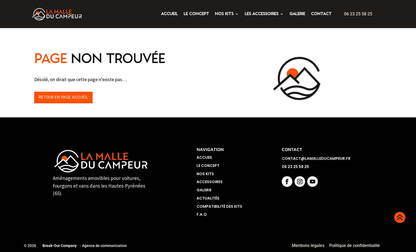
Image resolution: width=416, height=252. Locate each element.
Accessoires (210, 181)
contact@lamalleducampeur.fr (316, 158)
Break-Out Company (58, 246)
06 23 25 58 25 (358, 13)
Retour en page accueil (130, 97)
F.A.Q (202, 214)
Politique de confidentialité (355, 245)
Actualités (208, 198)
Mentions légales (308, 245)
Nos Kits (205, 173)
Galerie (204, 190)
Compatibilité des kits (219, 206)
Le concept (208, 165)
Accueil (205, 157)
